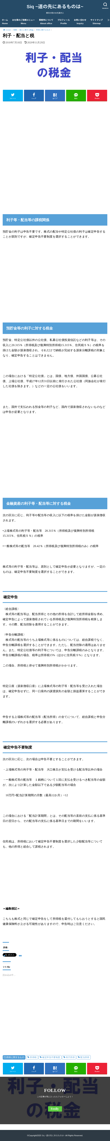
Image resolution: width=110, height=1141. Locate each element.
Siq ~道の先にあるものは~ (55, 6)
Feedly (55, 1108)
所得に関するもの (15, 1057)
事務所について (46, 22)
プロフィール (64, 22)
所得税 (33, 1057)
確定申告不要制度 (51, 1057)
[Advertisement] (55, 129)
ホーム (5, 22)
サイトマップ (96, 22)
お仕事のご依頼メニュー (23, 22)
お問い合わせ (80, 22)
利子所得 (70, 1057)
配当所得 (84, 1057)
